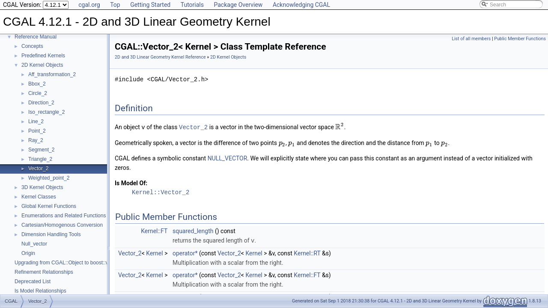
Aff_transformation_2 (52, 74)
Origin (28, 253)
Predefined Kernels (43, 56)
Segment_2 (41, 150)
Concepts (32, 46)
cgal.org (89, 4)
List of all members (471, 38)
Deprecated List (33, 281)
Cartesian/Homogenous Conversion (62, 225)
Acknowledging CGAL (301, 4)
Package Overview (238, 4)
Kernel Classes (38, 197)
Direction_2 (41, 103)
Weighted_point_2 (49, 178)
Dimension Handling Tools (51, 234)
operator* (185, 252)
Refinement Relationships (44, 272)
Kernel (154, 252)
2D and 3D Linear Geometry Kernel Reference (160, 57)
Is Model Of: (131, 182)
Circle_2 (37, 93)
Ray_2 (35, 140)
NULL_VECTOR (227, 157)
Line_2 (36, 121)
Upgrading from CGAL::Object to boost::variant (68, 263)
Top (115, 4)
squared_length (193, 230)
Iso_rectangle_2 (46, 112)
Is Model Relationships (40, 291)
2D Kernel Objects (42, 65)
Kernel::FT (154, 230)
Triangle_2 (40, 159)
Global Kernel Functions (48, 206)
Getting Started (150, 4)
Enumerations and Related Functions (63, 216)
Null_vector (34, 244)
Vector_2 (38, 169)
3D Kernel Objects (42, 187)
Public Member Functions (520, 38)
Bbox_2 (37, 84)
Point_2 (37, 131)
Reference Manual (36, 37)
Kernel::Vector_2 (160, 192)
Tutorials (192, 4)
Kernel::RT (307, 252)
